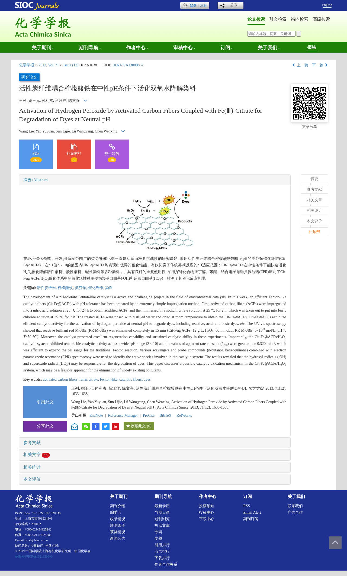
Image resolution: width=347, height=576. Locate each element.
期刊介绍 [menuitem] (117, 506)
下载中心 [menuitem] (206, 519)
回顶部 (314, 232)
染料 (109, 288)
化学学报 (26, 65)
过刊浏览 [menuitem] (162, 519)
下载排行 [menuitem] (162, 558)
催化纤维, (96, 288)
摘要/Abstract (35, 179)
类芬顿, (81, 288)
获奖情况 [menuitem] (117, 532)
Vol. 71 (53, 65)
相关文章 (36, 454)
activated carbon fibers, (61, 379)
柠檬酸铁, (66, 288)
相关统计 (32, 467)
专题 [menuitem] (158, 538)
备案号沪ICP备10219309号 (34, 556)
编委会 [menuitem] (115, 512)
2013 (42, 65)
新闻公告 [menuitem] (117, 538)
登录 (193, 5)
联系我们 (295, 506)
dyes (147, 379)
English (327, 5)
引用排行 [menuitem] (162, 545)
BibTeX (166, 415)
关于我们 (269, 47)
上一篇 (300, 65)
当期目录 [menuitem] (162, 512)
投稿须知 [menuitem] (206, 506)
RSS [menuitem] (246, 506)
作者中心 (137, 47)
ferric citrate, (89, 379)
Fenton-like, (110, 379)
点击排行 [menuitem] (162, 551)
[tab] (154, 180)
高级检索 (321, 19)
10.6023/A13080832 (128, 65)
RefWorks (184, 415)
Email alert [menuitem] (252, 512)
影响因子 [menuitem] (117, 525)
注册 (203, 5)
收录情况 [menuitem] (117, 519)
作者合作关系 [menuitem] (166, 564)
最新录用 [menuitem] (162, 506)
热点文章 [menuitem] (162, 525)
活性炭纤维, (47, 288)
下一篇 (320, 65)
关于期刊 (43, 47)
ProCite (149, 415)
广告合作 (295, 512)
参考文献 (32, 442)
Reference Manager (123, 415)
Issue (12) (71, 65)
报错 (311, 47)
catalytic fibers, (131, 379)
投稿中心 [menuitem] (206, 512)
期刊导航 (90, 47)
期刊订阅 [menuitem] (250, 519)
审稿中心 (184, 47)
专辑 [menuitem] (158, 532)
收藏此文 (138, 426)
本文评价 (32, 479)
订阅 (226, 47)
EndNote (96, 415)
